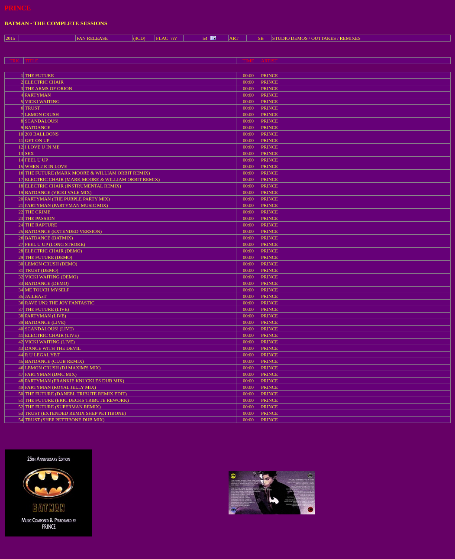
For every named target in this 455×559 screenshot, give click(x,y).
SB (261, 38)
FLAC (162, 38)
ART (234, 38)
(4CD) (139, 38)
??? (173, 38)
